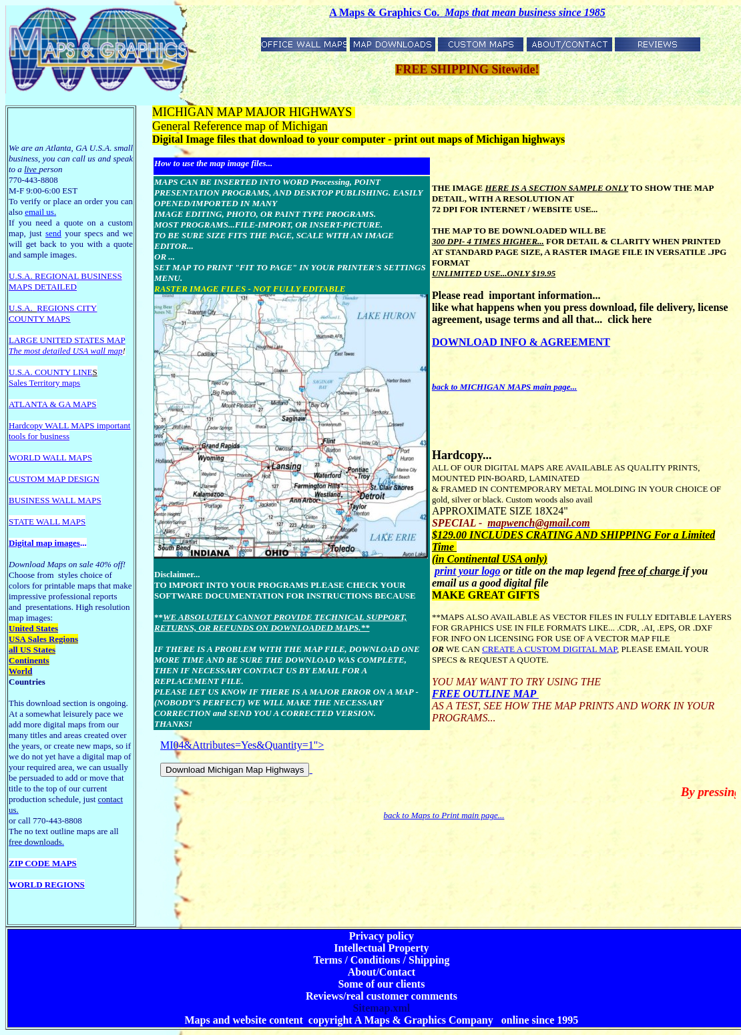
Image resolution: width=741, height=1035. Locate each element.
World (20, 671)
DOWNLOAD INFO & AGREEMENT (521, 342)
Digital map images (44, 543)
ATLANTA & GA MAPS (53, 404)
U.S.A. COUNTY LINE (51, 372)
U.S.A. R (25, 276)
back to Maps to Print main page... (444, 815)
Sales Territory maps (44, 383)
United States (33, 628)
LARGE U (27, 340)
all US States (32, 650)
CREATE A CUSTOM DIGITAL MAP (549, 649)
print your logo (468, 571)
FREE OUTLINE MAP (485, 693)
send (53, 233)
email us (40, 212)
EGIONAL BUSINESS (81, 276)
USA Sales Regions (43, 639)
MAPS (20, 287)
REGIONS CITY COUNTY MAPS (53, 313)
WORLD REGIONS (47, 885)
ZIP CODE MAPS (43, 863)
